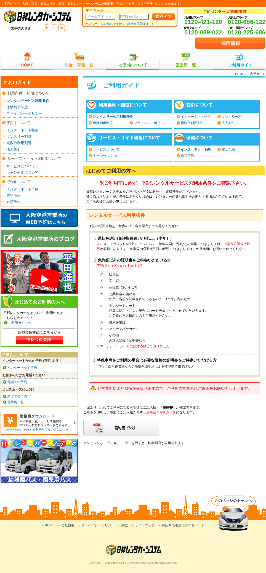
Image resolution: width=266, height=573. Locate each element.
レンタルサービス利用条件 (113, 117)
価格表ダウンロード (37, 416)
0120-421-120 (203, 21)
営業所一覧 (186, 61)
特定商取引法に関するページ (183, 525)
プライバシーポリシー (150, 123)
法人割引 (228, 123)
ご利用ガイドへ (19, 323)
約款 (124, 525)
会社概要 (68, 525)
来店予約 (187, 156)
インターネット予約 (196, 149)
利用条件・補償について (28, 93)
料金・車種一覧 (79, 61)
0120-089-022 (203, 32)
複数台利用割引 (192, 123)
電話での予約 (17, 382)
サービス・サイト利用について (34, 159)
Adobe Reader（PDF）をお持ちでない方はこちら (36, 429)
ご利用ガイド (239, 61)
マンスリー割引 (233, 117)
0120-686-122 (246, 21)
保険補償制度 (103, 123)
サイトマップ (145, 525)
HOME (27, 61)
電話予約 (228, 149)
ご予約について (132, 61)
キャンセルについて (108, 156)
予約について (18, 182)
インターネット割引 (196, 117)
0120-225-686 (246, 32)
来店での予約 (17, 396)
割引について (18, 123)
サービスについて (106, 149)
